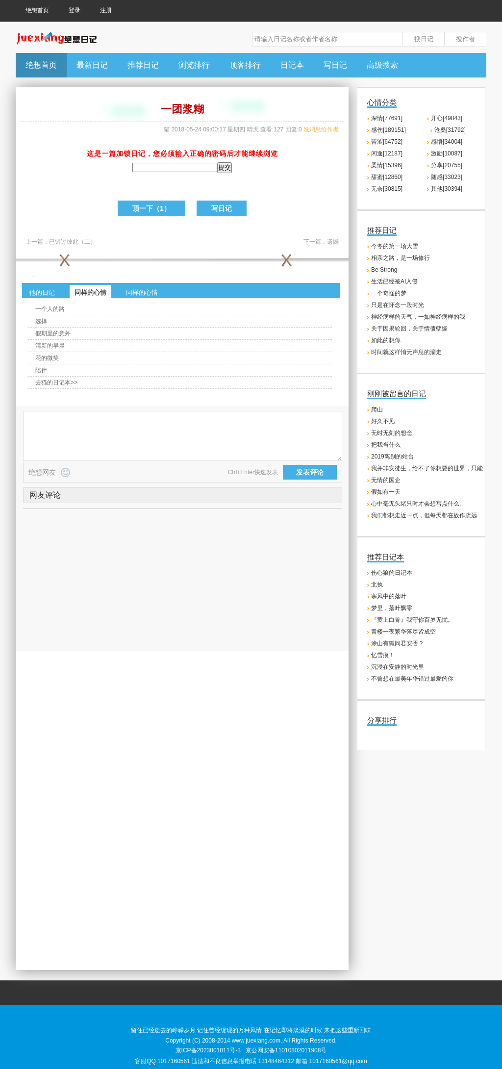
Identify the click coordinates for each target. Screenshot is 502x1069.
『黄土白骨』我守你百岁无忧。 (412, 619)
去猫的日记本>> (56, 382)
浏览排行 (194, 65)
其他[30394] (446, 188)
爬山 (377, 409)
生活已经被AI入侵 (394, 281)
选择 (41, 321)
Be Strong (384, 269)
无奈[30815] (386, 188)
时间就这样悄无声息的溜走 (406, 352)
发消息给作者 (321, 129)
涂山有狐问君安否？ (397, 643)
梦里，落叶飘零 (391, 608)
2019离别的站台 (392, 456)
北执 (377, 584)
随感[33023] (446, 177)
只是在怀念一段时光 (397, 305)
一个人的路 (50, 308)
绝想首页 (37, 10)
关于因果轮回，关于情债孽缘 (409, 328)
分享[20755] (446, 165)
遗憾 (333, 241)
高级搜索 (382, 65)
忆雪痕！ (383, 655)
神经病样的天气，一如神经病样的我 (418, 316)
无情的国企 (386, 480)
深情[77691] (386, 118)
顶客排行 (245, 65)
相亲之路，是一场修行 (400, 258)
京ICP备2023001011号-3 (208, 1050)
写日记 (335, 65)
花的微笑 (47, 358)
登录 (74, 10)
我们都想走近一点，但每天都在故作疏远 (424, 515)
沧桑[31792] (450, 130)
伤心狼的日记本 (391, 572)
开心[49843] (446, 118)
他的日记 (42, 292)
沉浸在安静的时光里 (397, 666)
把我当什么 (386, 444)
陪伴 (41, 370)
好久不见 (383, 421)
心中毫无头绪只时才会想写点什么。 (418, 503)
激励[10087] (446, 153)
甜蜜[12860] (386, 177)
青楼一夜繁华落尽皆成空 (403, 631)
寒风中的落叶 (388, 596)
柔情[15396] (386, 165)
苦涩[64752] (386, 141)
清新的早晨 (50, 345)
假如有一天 (386, 491)
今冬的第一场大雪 (394, 246)
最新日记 (92, 65)
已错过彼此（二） (72, 241)
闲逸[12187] (386, 153)
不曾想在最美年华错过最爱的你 (412, 678)
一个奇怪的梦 (388, 293)
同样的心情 (90, 292)
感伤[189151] (388, 130)
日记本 (292, 65)
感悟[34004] (446, 141)
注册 (106, 10)
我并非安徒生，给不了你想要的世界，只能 (427, 468)
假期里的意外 (53, 333)
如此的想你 (386, 340)
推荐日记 (143, 65)
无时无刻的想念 (391, 433)
